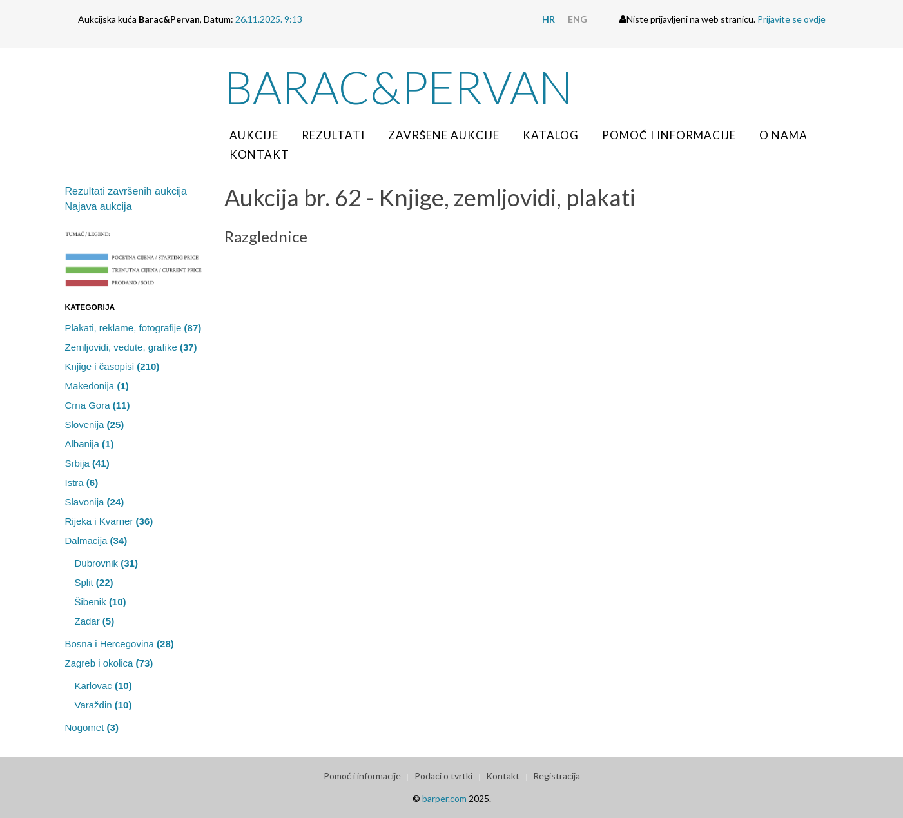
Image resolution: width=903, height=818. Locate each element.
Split (94, 582)
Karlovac (103, 685)
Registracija (556, 775)
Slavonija (94, 501)
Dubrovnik (106, 563)
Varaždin (103, 704)
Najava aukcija (98, 206)
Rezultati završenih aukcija (126, 191)
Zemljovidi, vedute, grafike (131, 347)
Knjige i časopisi (112, 366)
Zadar (95, 621)
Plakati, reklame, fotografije (133, 327)
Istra (82, 482)
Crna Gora (97, 405)
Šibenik (100, 601)
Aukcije (253, 135)
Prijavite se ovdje (791, 19)
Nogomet (92, 727)
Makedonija (97, 385)
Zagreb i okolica (109, 662)
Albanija (89, 443)
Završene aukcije (444, 135)
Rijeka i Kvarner (109, 521)
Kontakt (259, 154)
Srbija (87, 463)
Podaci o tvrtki (443, 775)
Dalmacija (96, 540)
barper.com (444, 798)
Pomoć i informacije (669, 135)
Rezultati (333, 135)
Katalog (551, 135)
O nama (783, 135)
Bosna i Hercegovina (119, 643)
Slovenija (94, 424)
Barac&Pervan (398, 87)
